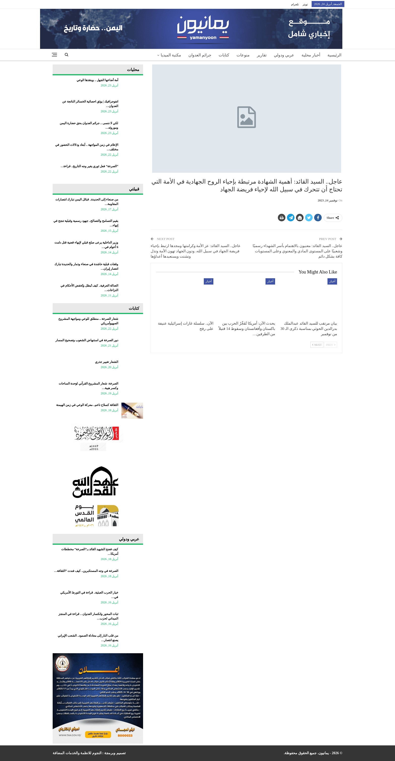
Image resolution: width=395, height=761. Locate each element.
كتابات (224, 55)
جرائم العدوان (199, 55)
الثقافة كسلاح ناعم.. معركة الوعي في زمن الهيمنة (87, 405)
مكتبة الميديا (171, 55)
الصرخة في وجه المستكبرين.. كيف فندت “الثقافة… (86, 571)
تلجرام (295, 4)
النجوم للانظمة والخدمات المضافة (77, 753)
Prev (330, 344)
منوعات (243, 55)
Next (317, 344)
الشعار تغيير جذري (106, 362)
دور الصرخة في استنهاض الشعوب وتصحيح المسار (86, 340)
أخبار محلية (311, 55)
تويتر (305, 4)
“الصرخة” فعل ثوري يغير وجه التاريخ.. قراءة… (89, 166)
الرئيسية (334, 55)
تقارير (262, 55)
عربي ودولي (284, 55)
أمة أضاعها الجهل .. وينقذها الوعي (97, 80)
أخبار (332, 281)
